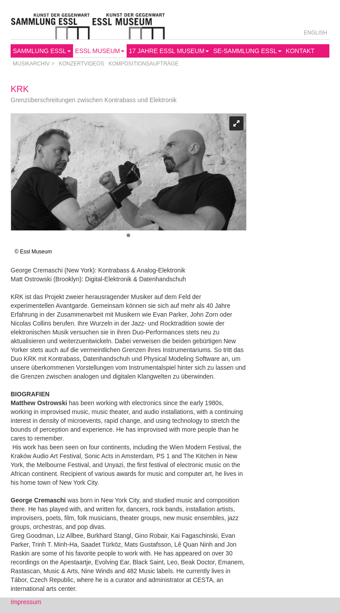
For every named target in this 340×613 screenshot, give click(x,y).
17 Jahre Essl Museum (169, 50)
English (315, 33)
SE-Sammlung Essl (247, 50)
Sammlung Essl (42, 50)
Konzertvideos (81, 64)
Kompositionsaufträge (143, 64)
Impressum (26, 601)
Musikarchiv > (33, 64)
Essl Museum (99, 50)
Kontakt (300, 50)
